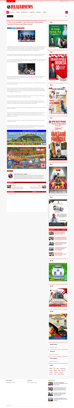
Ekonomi (50, 368)
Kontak (31, 1)
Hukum (17, 12)
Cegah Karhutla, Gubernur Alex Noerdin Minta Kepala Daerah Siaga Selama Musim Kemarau (61, 238)
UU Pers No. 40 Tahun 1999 (21, 1)
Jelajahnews (9, 405)
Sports (55, 374)
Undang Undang (61, 374)
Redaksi (28, 1)
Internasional (24, 12)
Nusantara (63, 370)
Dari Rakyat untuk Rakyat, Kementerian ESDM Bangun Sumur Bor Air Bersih (60, 233)
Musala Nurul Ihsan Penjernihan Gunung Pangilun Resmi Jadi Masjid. (61, 254)
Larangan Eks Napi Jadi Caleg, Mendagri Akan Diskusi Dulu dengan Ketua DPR (61, 243)
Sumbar (44, 12)
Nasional (12, 12)
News (59, 370)
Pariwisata (31, 12)
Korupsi (50, 370)
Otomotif (51, 372)
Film (54, 368)
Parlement (38, 12)
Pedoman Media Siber (38, 1)
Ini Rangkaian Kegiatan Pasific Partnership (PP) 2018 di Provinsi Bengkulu (61, 248)
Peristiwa (51, 374)
